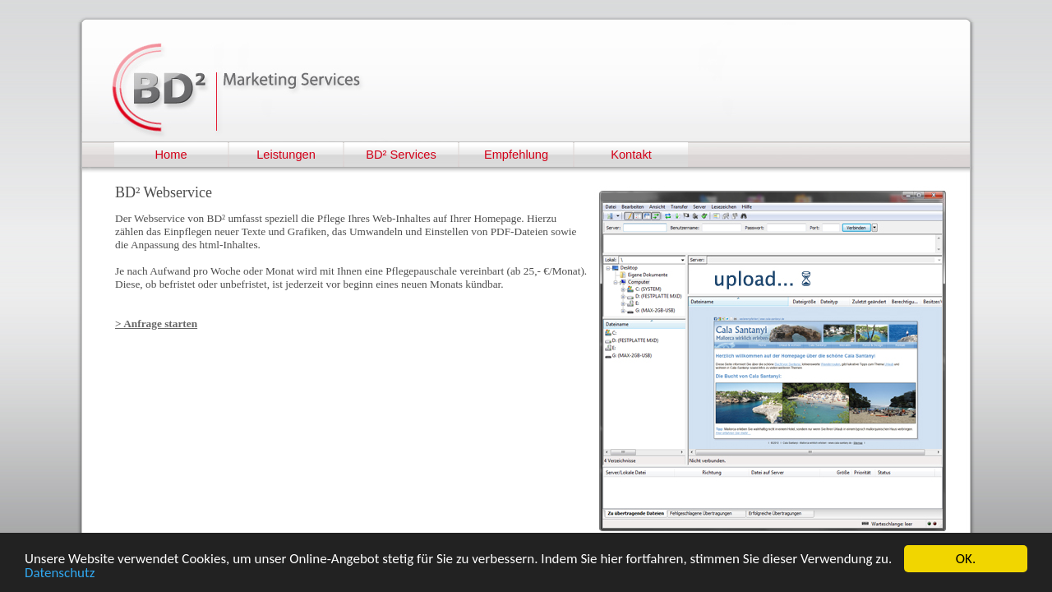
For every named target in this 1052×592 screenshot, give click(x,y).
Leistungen (286, 154)
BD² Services (401, 154)
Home (171, 154)
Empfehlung (516, 154)
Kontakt (631, 154)
